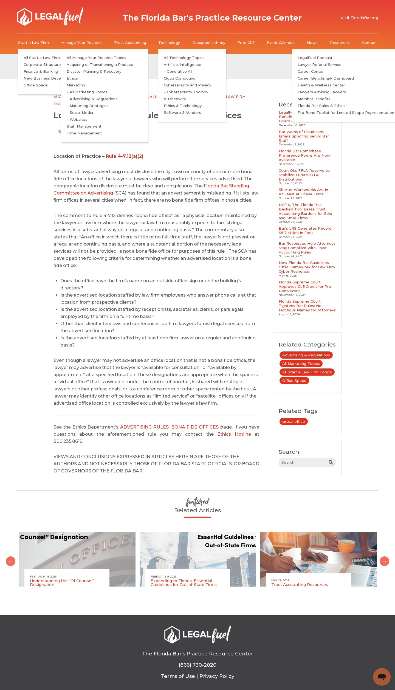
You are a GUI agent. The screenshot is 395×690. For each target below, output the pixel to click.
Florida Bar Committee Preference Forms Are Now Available (304, 155)
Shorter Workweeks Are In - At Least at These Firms (305, 191)
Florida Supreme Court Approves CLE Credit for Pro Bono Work (305, 286)
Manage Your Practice (81, 42)
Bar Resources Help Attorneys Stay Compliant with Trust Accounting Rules (307, 247)
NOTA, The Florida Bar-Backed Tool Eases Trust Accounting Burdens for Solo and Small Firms (305, 211)
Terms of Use (178, 676)
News (312, 42)
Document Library (208, 42)
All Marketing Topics (173, 96)
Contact (369, 42)
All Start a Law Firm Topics (307, 372)
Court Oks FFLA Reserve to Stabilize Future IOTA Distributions (304, 174)
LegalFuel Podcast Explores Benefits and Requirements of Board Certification (307, 116)
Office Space (84, 104)
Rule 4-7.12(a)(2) (124, 156)
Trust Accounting (130, 42)
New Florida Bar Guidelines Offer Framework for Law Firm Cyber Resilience (307, 267)
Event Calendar (281, 42)
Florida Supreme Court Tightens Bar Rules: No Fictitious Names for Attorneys (307, 305)
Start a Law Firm (33, 42)
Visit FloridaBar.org (359, 18)
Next (382, 559)
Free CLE (246, 42)
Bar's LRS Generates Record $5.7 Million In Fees (305, 230)
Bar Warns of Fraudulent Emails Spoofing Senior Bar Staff (304, 136)
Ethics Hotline (234, 434)
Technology (169, 42)
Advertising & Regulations (118, 96)
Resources (340, 42)
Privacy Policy (216, 676)
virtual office (293, 421)
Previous (8, 559)
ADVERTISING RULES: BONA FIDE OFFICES (169, 427)
